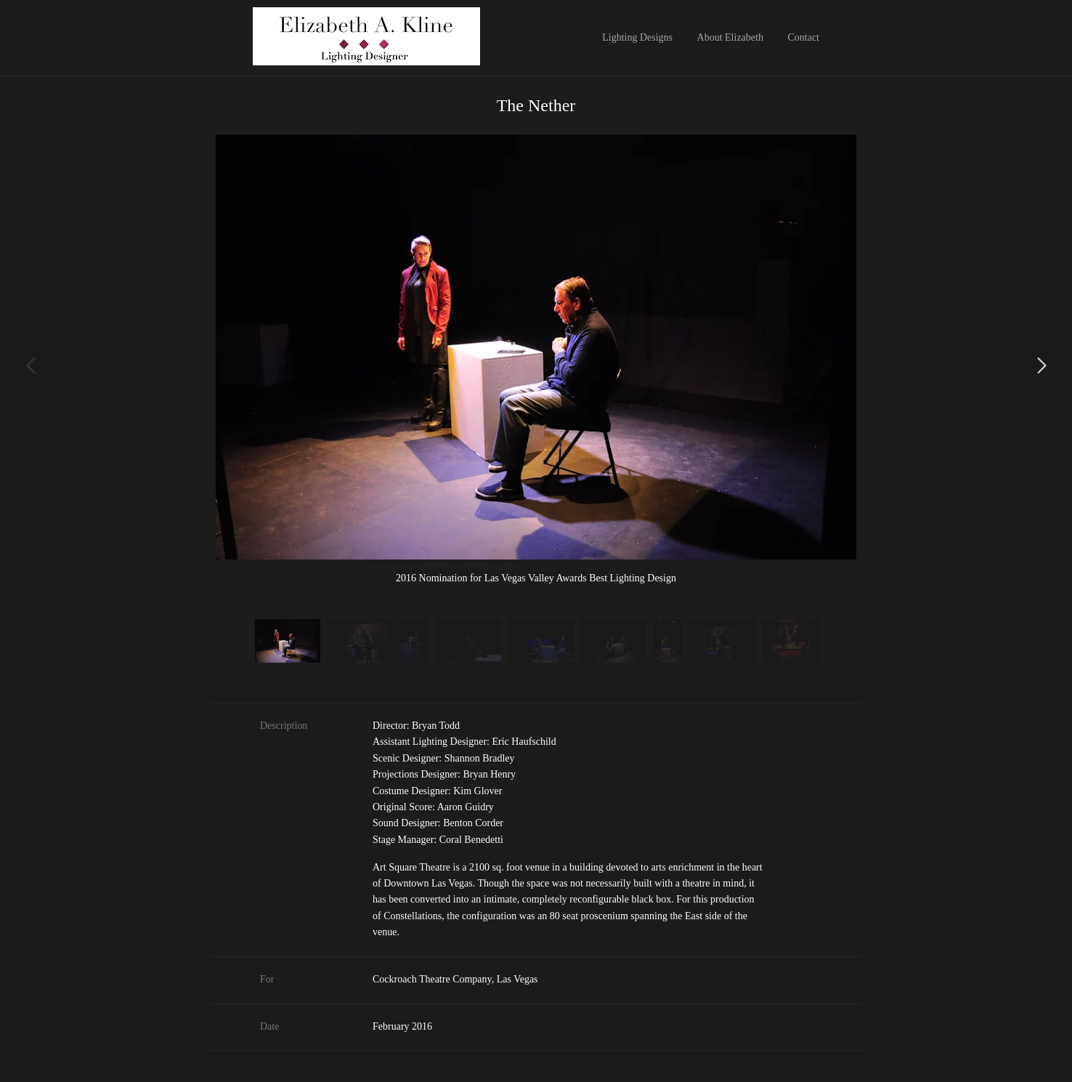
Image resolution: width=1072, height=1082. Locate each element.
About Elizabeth (730, 37)
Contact (803, 37)
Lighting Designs (637, 37)
